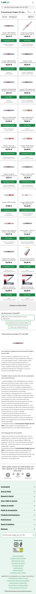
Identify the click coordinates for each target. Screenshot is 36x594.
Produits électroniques (10, 515)
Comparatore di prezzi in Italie (18, 578)
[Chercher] (2, 7)
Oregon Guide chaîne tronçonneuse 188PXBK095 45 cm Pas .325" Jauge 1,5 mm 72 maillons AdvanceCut (27, 174)
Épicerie (4, 529)
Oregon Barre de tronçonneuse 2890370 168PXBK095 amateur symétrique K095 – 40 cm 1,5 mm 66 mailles (8, 146)
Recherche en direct (18, 561)
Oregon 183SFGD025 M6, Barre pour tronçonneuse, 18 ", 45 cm (27, 203)
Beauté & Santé (7, 496)
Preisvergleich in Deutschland (18, 585)
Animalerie (5, 487)
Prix (4, 17)
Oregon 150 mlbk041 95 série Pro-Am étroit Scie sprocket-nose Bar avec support (27, 90)
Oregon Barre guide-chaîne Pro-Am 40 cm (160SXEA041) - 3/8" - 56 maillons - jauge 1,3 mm (8, 259)
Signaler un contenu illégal (18, 305)
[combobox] (19, 7)
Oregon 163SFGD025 (9, 202)
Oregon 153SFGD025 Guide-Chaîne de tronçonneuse (27, 146)
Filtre (31, 17)
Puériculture (6, 520)
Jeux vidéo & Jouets (9, 501)
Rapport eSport (18, 570)
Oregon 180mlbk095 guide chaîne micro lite (8, 33)
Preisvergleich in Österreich (18, 583)
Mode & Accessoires (9, 510)
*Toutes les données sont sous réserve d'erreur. (18, 591)
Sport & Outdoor (7, 524)
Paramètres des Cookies (18, 573)
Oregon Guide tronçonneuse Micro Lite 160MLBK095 (27, 61)
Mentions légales (18, 556)
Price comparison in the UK (18, 588)
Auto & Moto (6, 491)
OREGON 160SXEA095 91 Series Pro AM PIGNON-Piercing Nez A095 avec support (9, 118)
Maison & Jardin (7, 506)
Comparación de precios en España (18, 580)
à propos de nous (18, 565)
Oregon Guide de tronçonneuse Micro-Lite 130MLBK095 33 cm (9, 174)
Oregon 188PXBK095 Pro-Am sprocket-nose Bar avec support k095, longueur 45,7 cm (8, 61)
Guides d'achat (18, 568)
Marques (13, 17)
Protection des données (18, 558)
